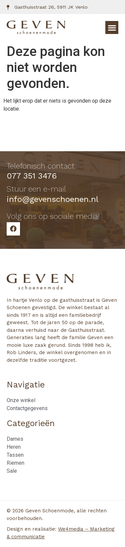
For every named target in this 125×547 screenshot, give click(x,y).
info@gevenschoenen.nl (52, 199)
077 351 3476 (32, 176)
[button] (111, 27)
